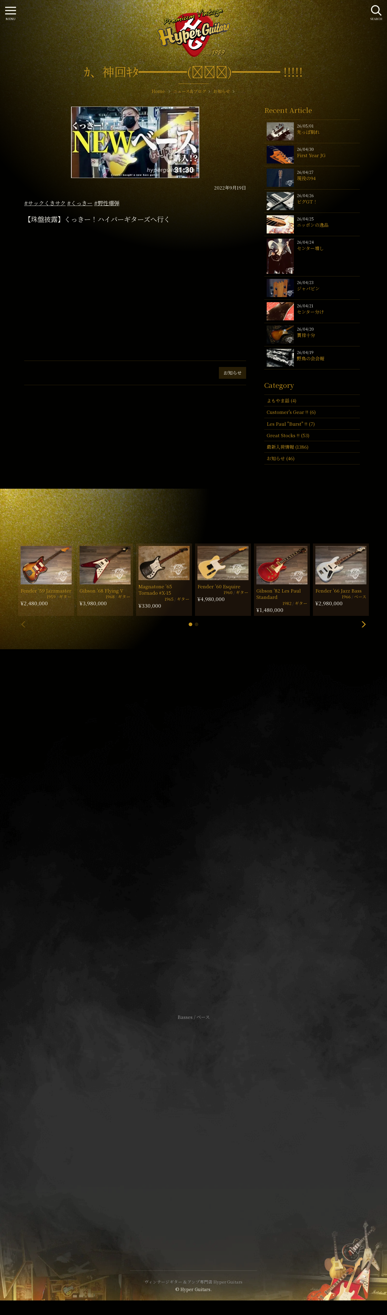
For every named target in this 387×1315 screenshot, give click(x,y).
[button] (190, 624)
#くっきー (80, 203)
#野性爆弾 (106, 203)
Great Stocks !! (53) (288, 435)
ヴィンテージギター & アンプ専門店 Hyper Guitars (193, 1282)
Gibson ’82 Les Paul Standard (278, 593)
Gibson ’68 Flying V (101, 590)
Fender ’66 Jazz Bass (338, 590)
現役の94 (306, 178)
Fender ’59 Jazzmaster (46, 590)
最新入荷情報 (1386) (287, 447)
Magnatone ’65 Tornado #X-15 (155, 589)
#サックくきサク (45, 203)
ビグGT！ (307, 201)
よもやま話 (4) (281, 400)
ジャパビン (308, 288)
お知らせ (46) (280, 458)
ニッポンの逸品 (312, 225)
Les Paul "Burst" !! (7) (291, 424)
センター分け (310, 312)
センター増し (310, 248)
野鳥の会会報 (310, 358)
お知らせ (232, 372)
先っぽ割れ (308, 132)
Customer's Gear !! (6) (291, 412)
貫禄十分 (306, 335)
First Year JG (311, 155)
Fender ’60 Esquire (218, 586)
